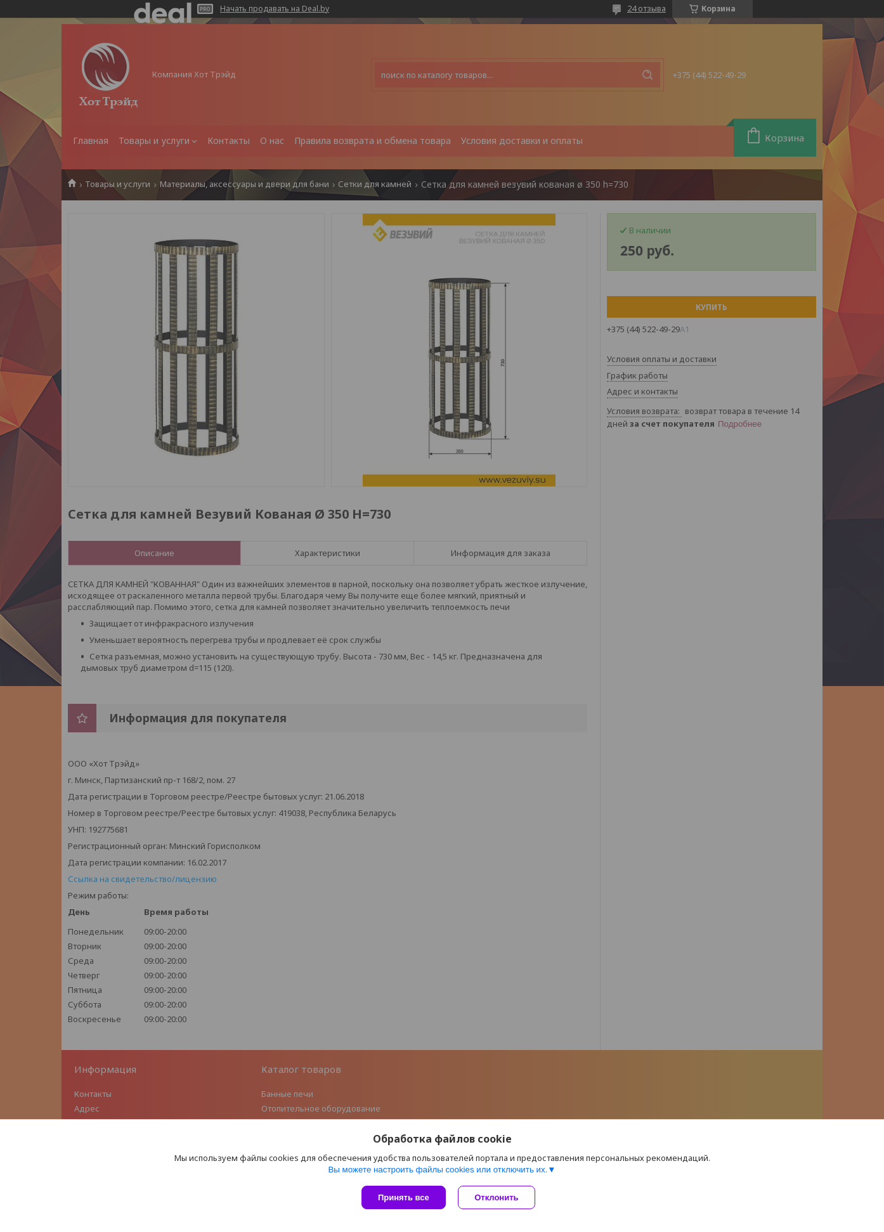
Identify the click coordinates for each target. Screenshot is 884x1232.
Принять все (403, 1197)
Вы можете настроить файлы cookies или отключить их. (437, 1169)
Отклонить (497, 1197)
